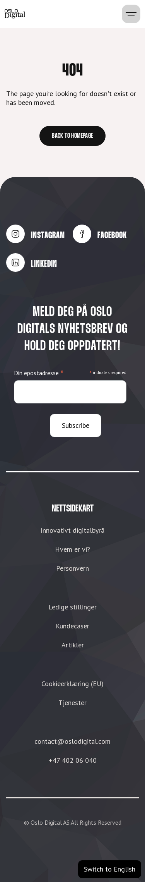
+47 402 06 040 (73, 760)
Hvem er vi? (72, 549)
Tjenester (72, 702)
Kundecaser (72, 625)
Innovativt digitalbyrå (72, 530)
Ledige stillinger (72, 606)
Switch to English (109, 869)
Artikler (72, 644)
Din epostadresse (38, 373)
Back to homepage (72, 136)
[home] (15, 14)
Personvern (72, 568)
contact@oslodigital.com (72, 741)
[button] (131, 14)
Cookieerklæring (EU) (72, 683)
